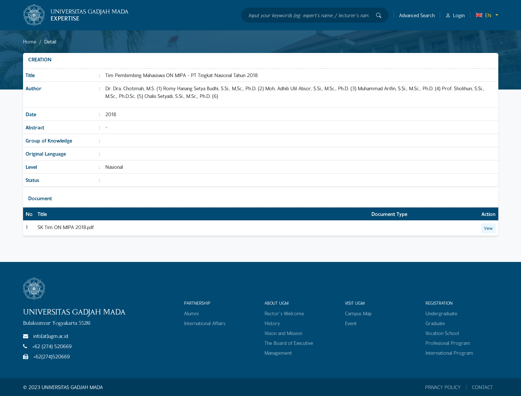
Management (278, 353)
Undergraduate (441, 313)
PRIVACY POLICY (443, 387)
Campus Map (358, 313)
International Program (449, 353)
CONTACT (482, 387)
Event (351, 323)
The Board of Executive (289, 343)
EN (483, 15)
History (272, 323)
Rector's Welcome (284, 313)
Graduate (435, 323)
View (488, 228)
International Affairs (204, 323)
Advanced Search (417, 15)
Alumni (191, 313)
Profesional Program (448, 343)
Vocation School (442, 333)
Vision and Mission (283, 333)
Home (29, 41)
